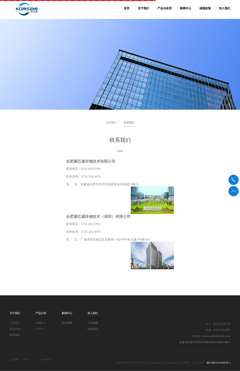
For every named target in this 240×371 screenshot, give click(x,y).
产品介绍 (40, 313)
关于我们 (143, 9)
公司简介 (111, 122)
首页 (127, 9)
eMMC (26, 359)
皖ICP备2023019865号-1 (219, 362)
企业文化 (15, 329)
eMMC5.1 (40, 322)
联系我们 (129, 122)
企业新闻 (67, 322)
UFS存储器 (45, 359)
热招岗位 (92, 329)
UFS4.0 (39, 329)
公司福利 (92, 322)
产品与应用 (164, 9)
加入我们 (224, 9)
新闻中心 (185, 9)
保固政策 (205, 9)
